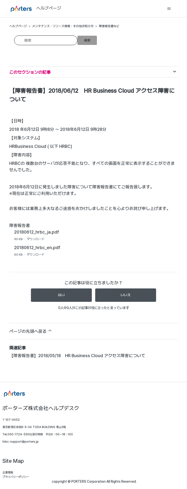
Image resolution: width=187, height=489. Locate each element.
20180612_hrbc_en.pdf (37, 247)
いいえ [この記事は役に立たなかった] (126, 295)
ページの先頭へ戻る (30, 331)
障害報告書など (109, 26)
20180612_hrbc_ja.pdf (36, 232)
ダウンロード (35, 239)
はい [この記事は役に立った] (61, 295)
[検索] (45, 40)
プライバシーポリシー (15, 477)
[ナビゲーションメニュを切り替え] (169, 9)
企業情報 (7, 472)
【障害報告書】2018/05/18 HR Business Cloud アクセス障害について (77, 355)
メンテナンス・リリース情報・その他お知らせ (63, 26)
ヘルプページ (18, 26)
